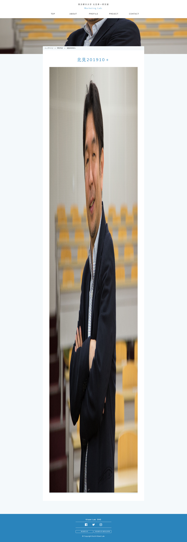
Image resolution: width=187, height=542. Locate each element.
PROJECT (113, 14)
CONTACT (134, 14)
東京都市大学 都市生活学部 (102, 531)
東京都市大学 (84, 531)
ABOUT (73, 14)
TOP (53, 14)
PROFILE (93, 14)
